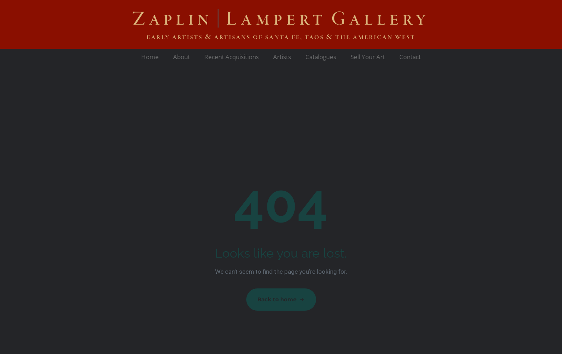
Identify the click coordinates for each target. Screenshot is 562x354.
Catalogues (320, 57)
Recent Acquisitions (231, 57)
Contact (410, 57)
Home (150, 57)
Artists (282, 57)
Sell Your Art (368, 57)
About (181, 57)
